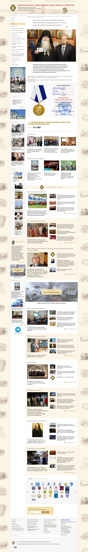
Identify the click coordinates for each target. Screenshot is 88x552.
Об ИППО (13, 19)
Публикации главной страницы (53, 187)
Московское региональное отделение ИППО (32, 527)
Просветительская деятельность (18, 38)
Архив (23, 107)
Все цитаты (22, 262)
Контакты (13, 62)
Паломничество (14, 34)
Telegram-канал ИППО (18, 333)
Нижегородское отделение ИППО (38, 122)
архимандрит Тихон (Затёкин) (52, 122)
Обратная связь (64, 534)
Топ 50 (23, 324)
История (13, 21)
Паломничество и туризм (32, 521)
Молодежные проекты (16, 41)
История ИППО (15, 524)
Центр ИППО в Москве (65, 526)
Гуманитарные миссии (16, 36)
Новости (13, 23)
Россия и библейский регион (17, 30)
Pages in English (14, 64)
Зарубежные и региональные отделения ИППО (33, 530)
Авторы (45, 528)
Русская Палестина (15, 51)
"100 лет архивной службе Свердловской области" (38, 123)
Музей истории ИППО (15, 60)
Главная (13, 17)
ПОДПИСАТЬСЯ (45, 512)
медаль (68, 122)
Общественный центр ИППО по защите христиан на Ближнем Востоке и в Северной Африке (17, 54)
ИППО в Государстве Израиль (17, 49)
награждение (62, 122)
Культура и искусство (15, 57)
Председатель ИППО (16, 526)
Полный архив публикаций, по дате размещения (68, 522)
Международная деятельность (17, 28)
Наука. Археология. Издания (17, 32)
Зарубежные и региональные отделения (17, 47)
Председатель (14, 26)
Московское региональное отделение (16, 44)
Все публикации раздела (71, 213)
